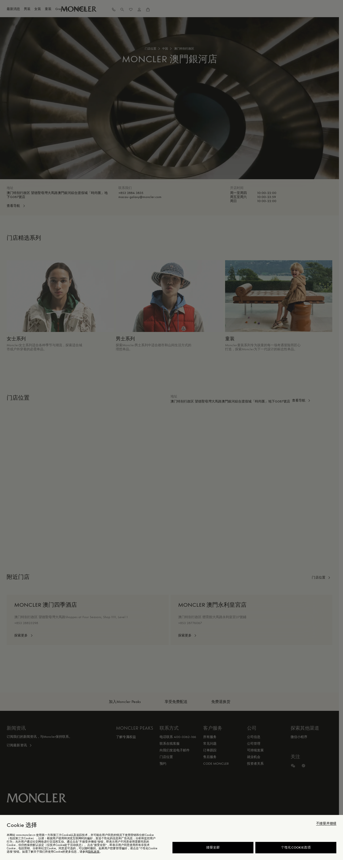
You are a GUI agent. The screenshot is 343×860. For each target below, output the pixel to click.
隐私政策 (94, 851)
